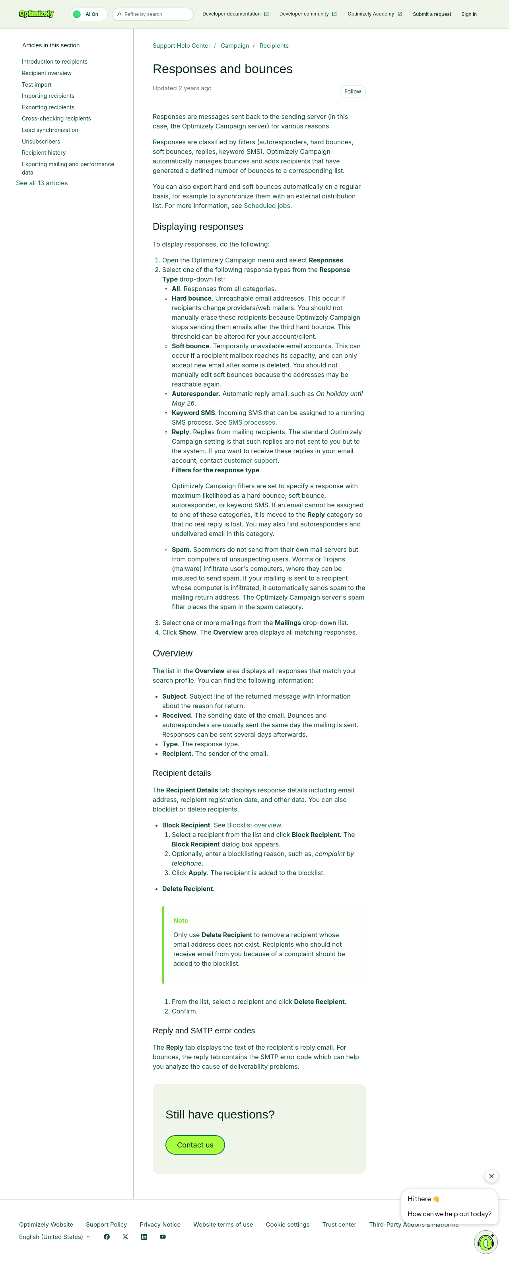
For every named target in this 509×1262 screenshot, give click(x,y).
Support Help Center (182, 45)
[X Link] (125, 1237)
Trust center (339, 1224)
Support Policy (106, 1224)
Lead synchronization (50, 129)
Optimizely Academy (371, 14)
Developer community (305, 14)
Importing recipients (48, 95)
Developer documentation (232, 14)
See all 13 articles (42, 183)
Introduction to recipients (54, 61)
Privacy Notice (160, 1224)
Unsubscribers (41, 141)
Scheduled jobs (267, 206)
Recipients (274, 45)
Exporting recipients (48, 107)
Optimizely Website (46, 1224)
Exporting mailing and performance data (68, 168)
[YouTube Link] (162, 1237)
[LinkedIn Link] (144, 1237)
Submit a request (432, 14)
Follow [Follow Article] (352, 91)
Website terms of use (223, 1224)
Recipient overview (47, 73)
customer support (250, 460)
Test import (37, 84)
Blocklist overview (254, 825)
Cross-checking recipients (56, 118)
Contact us (195, 1145)
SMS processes (252, 422)
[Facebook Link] (106, 1237)
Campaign (235, 45)
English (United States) (55, 1237)
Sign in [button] (469, 14)
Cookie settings (288, 1224)
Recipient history (44, 152)
